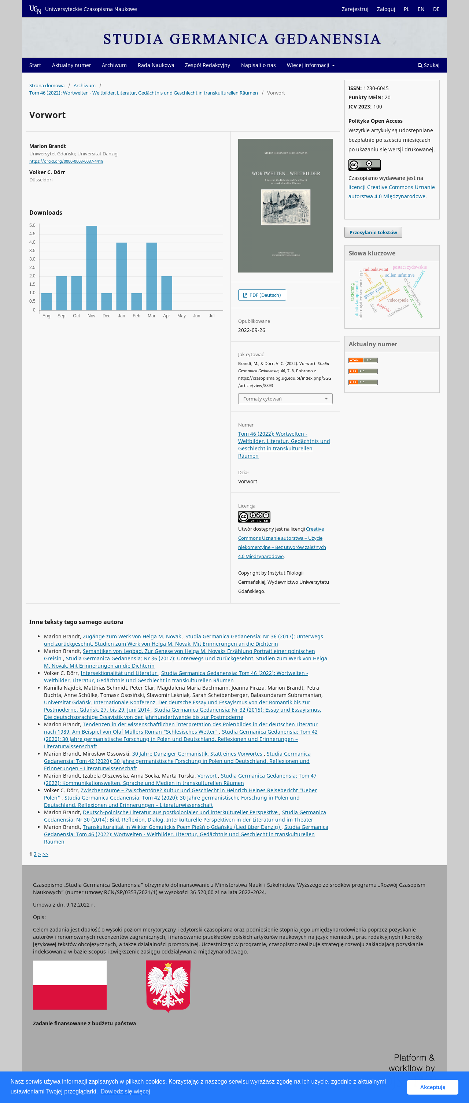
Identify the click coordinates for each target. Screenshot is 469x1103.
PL (406, 8)
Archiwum (114, 65)
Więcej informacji (309, 65)
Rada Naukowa (156, 65)
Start (35, 65)
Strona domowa (46, 85)
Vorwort (207, 775)
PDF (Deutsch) (264, 295)
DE (436, 8)
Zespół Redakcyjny (207, 65)
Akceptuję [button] (433, 1087)
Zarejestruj (355, 8)
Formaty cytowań (262, 398)
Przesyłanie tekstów (373, 232)
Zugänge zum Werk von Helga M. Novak (132, 636)
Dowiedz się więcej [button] (125, 1091)
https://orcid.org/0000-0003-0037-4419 (66, 161)
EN (421, 8)
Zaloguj (386, 8)
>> (45, 854)
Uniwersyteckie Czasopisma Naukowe (83, 9)
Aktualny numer (71, 65)
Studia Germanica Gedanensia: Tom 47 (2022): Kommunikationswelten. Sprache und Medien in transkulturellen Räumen (180, 779)
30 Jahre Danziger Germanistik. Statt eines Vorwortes (198, 753)
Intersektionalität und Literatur (119, 672)
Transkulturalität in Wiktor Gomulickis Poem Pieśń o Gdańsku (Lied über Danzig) (182, 826)
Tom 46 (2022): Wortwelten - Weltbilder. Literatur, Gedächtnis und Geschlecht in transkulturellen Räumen (143, 92)
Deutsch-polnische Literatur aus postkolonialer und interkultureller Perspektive (181, 812)
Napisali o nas (258, 65)
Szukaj (429, 65)
